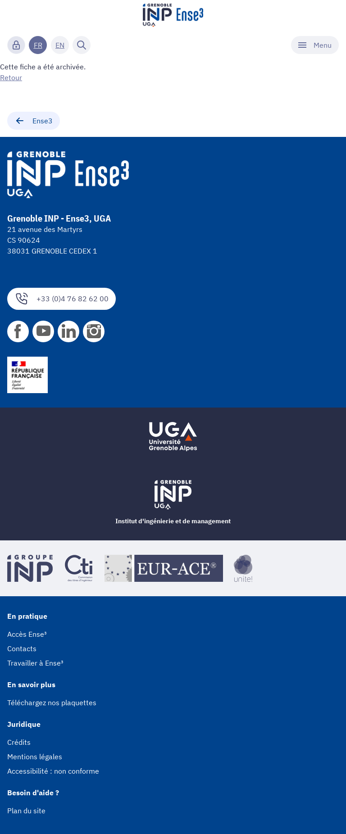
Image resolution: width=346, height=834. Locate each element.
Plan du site (26, 810)
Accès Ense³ (27, 634)
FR (38, 45)
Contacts (21, 648)
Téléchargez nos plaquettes (51, 702)
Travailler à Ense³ (35, 662)
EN (59, 45)
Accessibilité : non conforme (53, 770)
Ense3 (33, 120)
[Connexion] (16, 45)
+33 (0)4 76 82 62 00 (61, 298)
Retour (11, 77)
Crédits (19, 742)
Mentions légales (34, 756)
